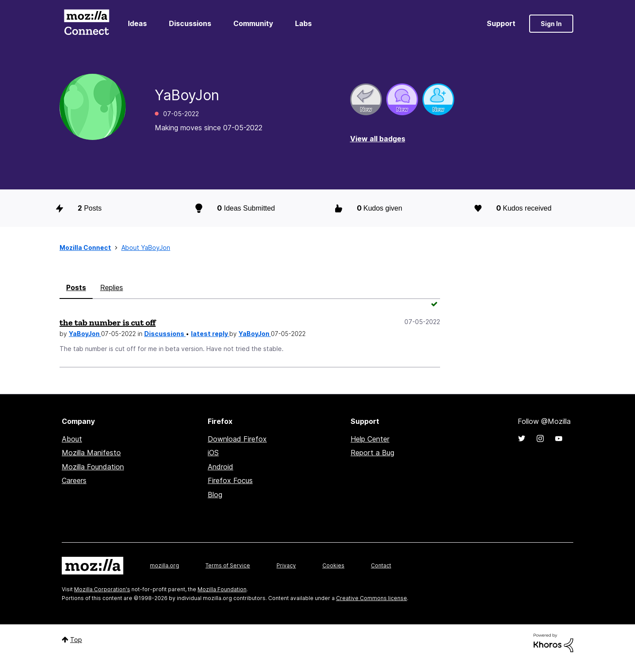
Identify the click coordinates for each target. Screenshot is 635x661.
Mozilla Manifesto (91, 452)
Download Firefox (237, 438)
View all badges (377, 138)
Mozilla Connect (86, 23)
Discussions (190, 23)
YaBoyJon (85, 333)
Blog (215, 494)
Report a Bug (372, 452)
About (72, 438)
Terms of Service (227, 565)
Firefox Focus (230, 480)
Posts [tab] (76, 287)
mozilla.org (164, 565)
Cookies (333, 565)
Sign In (551, 23)
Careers (74, 480)
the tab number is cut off (108, 322)
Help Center (370, 438)
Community (253, 23)
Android (220, 466)
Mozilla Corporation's (102, 589)
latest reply (210, 333)
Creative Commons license (371, 598)
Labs (303, 23)
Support (501, 23)
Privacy (286, 565)
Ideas (137, 23)
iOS (213, 452)
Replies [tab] (111, 287)
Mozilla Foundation (93, 466)
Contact (381, 565)
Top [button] (76, 639)
